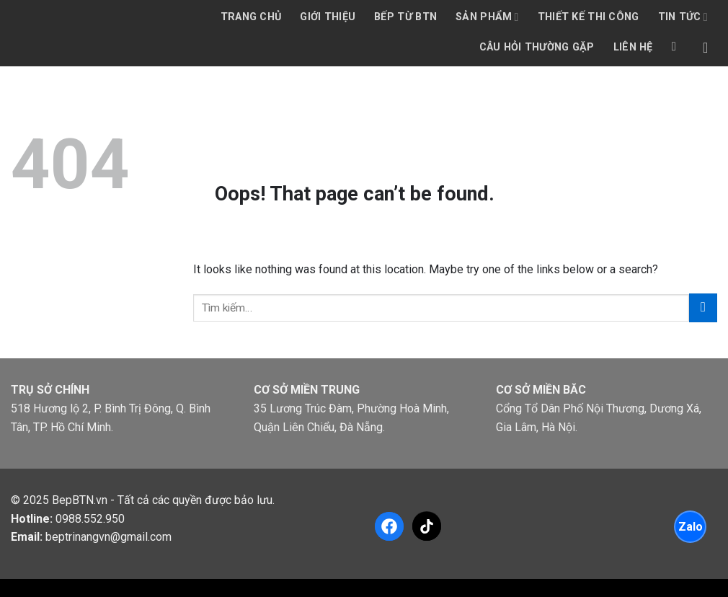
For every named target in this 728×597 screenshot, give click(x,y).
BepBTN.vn (79, 500)
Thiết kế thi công (588, 17)
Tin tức (683, 17)
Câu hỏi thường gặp (537, 47)
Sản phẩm (487, 17)
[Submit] (703, 307)
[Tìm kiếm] (678, 47)
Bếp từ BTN (405, 17)
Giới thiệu (327, 17)
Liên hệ (633, 47)
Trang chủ (251, 17)
